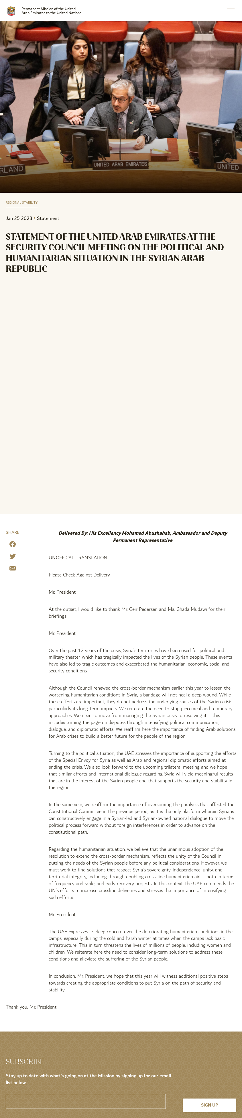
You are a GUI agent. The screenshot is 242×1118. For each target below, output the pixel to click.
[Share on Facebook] (12, 545)
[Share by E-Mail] (12, 569)
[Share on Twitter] (12, 557)
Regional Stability (22, 202)
